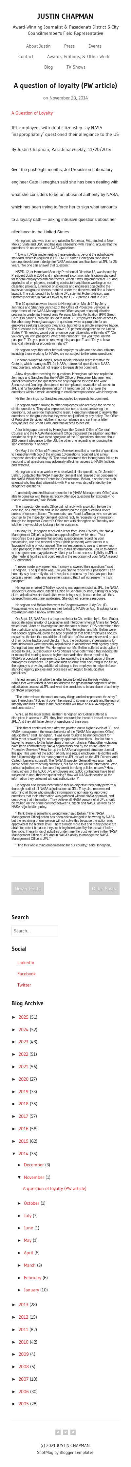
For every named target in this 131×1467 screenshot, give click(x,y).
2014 (24, 1154)
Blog (48, 67)
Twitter (24, 985)
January (32, 1290)
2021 (24, 1067)
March (30, 1265)
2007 (24, 1379)
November (35, 1177)
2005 (24, 1404)
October (32, 1203)
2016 (24, 1129)
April (29, 1253)
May (28, 1240)
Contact (25, 56)
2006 (24, 1391)
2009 (24, 1354)
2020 (24, 1079)
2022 (24, 1054)
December (34, 1165)
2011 (24, 1329)
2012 (24, 1317)
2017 (24, 1116)
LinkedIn (25, 963)
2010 (24, 1342)
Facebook (26, 974)
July (28, 1216)
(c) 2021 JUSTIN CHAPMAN (65, 1445)
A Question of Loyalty (32, 113)
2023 (24, 1042)
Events (95, 46)
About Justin (38, 46)
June (29, 1228)
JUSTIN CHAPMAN (65, 16)
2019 (24, 1092)
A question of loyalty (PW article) (65, 85)
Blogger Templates (77, 1452)
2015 (24, 1141)
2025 (24, 1017)
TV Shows (75, 67)
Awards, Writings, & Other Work (78, 56)
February (33, 1278)
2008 (24, 1367)
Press (69, 46)
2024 (24, 1029)
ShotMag (45, 1452)
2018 (24, 1104)
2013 (24, 1305)
